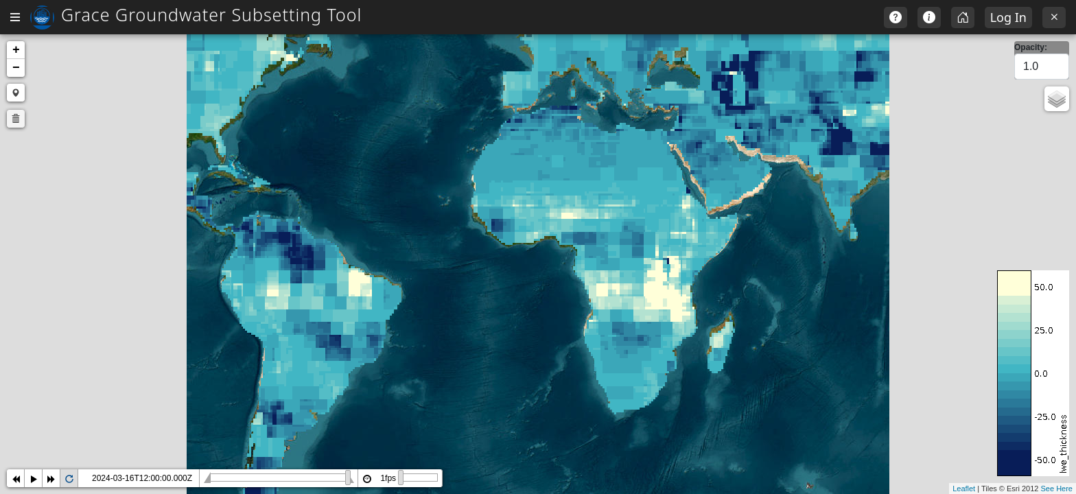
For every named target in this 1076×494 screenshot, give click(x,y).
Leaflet (963, 488)
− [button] (222, 68)
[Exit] (1054, 17)
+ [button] (222, 50)
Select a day (40, 159)
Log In (1008, 17)
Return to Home (55, 46)
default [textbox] (34, 321)
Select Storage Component (98, 107)
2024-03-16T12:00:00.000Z (348, 478)
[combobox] (102, 131)
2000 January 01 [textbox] (57, 183)
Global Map (45, 70)
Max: (22, 254)
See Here (1057, 488)
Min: (21, 212)
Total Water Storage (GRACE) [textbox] (88, 131)
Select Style (39, 297)
